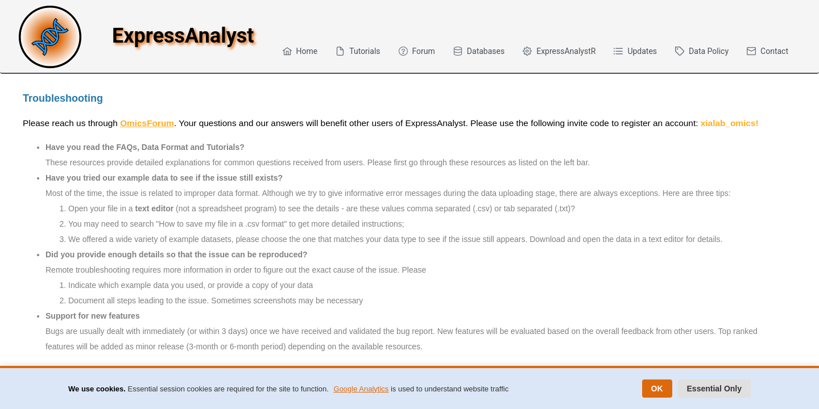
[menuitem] (300, 50)
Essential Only (714, 388)
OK (657, 388)
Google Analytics (361, 389)
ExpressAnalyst (183, 36)
